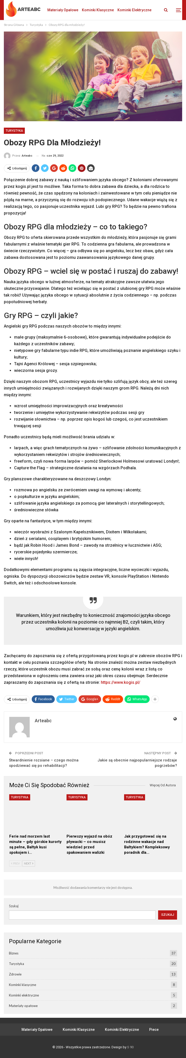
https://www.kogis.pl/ (120, 682)
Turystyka (14, 131)
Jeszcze (124, 10)
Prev (15, 863)
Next (28, 863)
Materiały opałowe (62, 10)
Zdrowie (15, 974)
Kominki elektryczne (24, 995)
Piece (154, 1030)
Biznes (13, 953)
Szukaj (13, 906)
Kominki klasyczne (98, 10)
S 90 (130, 1047)
